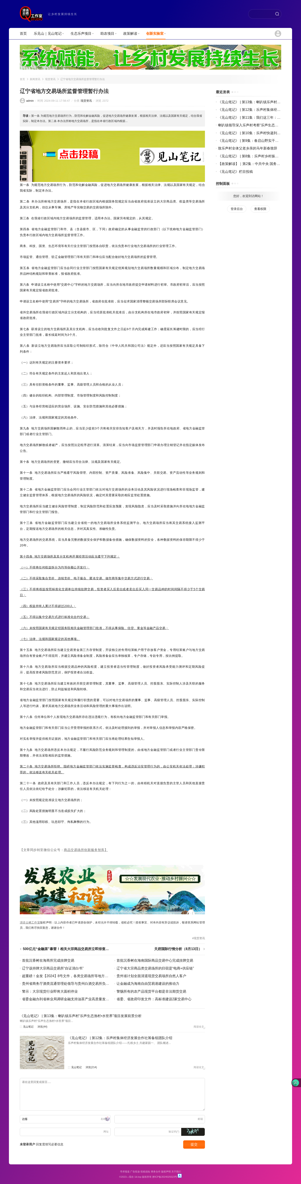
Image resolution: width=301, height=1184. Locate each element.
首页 (23, 33)
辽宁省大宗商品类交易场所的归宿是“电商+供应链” (155, 968)
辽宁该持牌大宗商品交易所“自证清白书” (53, 968)
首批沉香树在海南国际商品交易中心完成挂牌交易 (155, 960)
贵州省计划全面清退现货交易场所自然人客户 (151, 976)
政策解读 (131, 33)
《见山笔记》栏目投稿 (235, 171)
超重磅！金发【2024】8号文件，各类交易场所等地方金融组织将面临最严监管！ (84, 976)
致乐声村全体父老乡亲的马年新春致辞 (247, 148)
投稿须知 (145, 1171)
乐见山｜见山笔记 (49, 33)
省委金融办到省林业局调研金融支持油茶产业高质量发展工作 (69, 999)
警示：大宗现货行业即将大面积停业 (50, 991)
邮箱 (200, 1119)
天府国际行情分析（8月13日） (178, 949)
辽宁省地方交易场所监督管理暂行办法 (82, 79)
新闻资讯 (35, 79)
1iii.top (137, 1176)
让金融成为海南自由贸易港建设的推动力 (148, 983)
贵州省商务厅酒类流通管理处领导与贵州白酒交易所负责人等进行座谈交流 (79, 983)
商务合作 (156, 1171)
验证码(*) (174, 1131)
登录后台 (237, 209)
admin (30, 100)
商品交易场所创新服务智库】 (86, 850)
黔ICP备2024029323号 (164, 1176)
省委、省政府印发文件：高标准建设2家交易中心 (154, 999)
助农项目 (108, 33)
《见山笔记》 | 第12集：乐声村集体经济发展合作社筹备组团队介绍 (120, 1038)
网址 (106, 1131)
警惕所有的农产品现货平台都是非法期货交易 (151, 991)
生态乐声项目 (82, 33)
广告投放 (135, 1171)
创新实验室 (156, 33)
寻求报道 (125, 1171)
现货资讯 (50, 79)
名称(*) (105, 1119)
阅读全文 (199, 1026)
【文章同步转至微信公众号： (42, 850)
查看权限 (260, 209)
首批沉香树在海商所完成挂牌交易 (48, 960)
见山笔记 (28, 1026)
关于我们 (176, 1171)
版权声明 (166, 1171)
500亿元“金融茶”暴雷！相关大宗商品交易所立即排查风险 (67, 949)
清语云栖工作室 (30, 922)
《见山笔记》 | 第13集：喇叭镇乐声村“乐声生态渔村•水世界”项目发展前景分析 (81, 1016)
